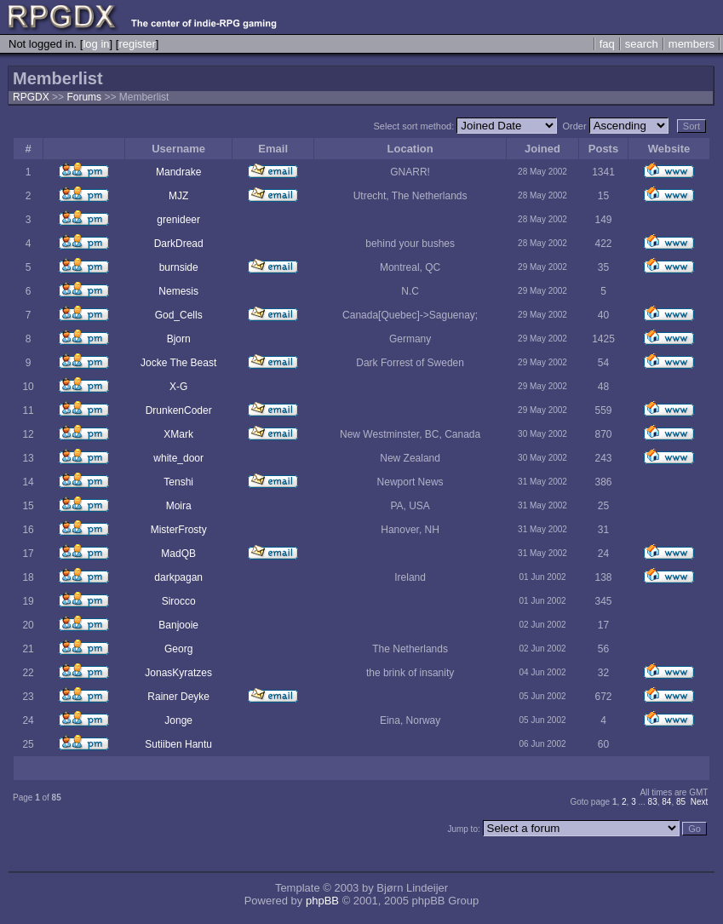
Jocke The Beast (178, 363)
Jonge (178, 720)
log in (96, 43)
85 (681, 801)
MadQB (178, 554)
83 (652, 801)
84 (666, 801)
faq (607, 43)
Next (700, 801)
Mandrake (178, 172)
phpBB (322, 900)
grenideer (178, 220)
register (136, 43)
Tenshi (178, 482)
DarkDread (179, 244)
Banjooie (178, 625)
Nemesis (178, 291)
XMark (178, 434)
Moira (179, 506)
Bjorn (179, 339)
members (691, 43)
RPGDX (31, 97)
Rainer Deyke (178, 697)
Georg (178, 649)
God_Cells (179, 315)
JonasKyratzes (178, 673)
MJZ (178, 196)
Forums (83, 97)
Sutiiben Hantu (178, 744)
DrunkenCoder (179, 410)
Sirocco (179, 601)
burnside (178, 267)
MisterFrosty (179, 530)
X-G (178, 387)
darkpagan (178, 577)
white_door (178, 458)
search (641, 43)
